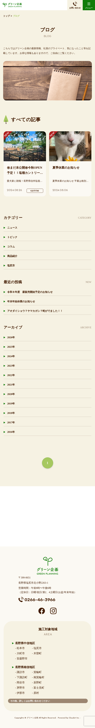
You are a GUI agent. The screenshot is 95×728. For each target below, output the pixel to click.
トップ (6, 16)
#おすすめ (34, 191)
